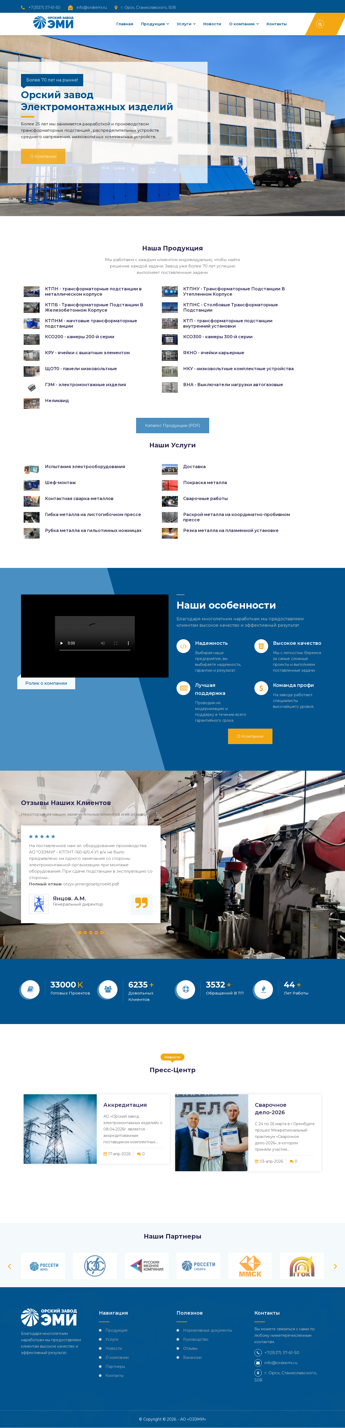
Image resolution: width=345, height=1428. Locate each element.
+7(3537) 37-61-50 (44, 7)
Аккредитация (125, 1105)
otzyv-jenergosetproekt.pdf (91, 883)
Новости (211, 23)
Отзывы (190, 1348)
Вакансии (192, 1357)
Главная (122, 23)
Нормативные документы (207, 1330)
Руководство (195, 1339)
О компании (241, 23)
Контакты (276, 23)
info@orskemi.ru (92, 7)
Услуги (182, 23)
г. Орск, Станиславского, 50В (148, 7)
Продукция (150, 23)
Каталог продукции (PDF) (172, 425)
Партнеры (115, 1366)
